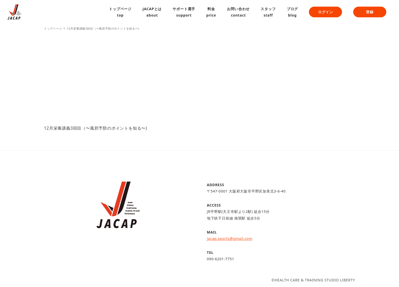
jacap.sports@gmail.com (229, 238)
